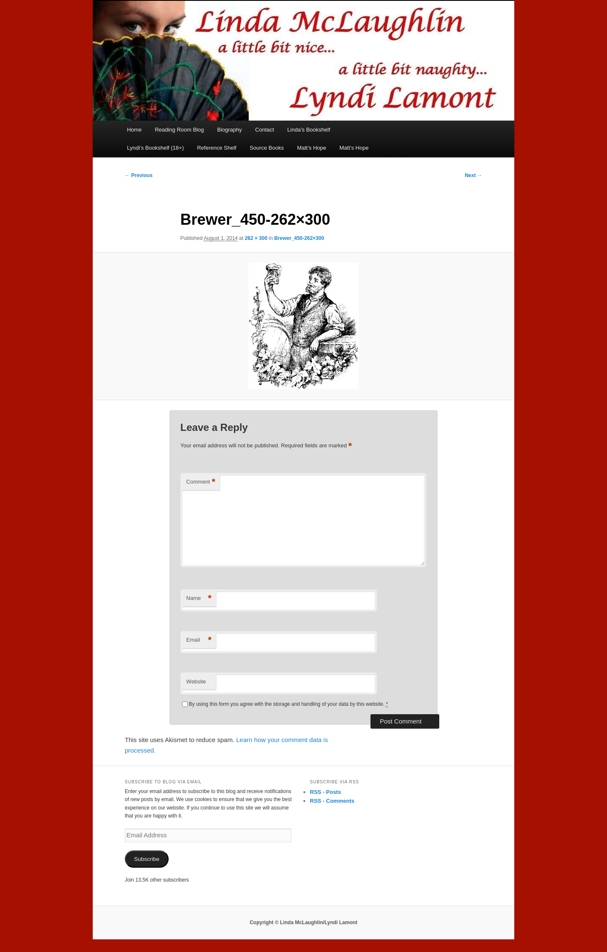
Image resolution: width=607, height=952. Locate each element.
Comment (200, 482)
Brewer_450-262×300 (299, 238)
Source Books (267, 148)
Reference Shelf (216, 148)
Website (196, 681)
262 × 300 (256, 238)
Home (134, 129)
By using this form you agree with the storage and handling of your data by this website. (288, 704)
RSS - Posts (325, 792)
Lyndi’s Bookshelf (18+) (155, 148)
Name (199, 598)
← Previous (139, 175)
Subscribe (146, 859)
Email (199, 640)
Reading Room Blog (179, 129)
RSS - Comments (332, 801)
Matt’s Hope (311, 148)
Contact (264, 129)
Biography (229, 129)
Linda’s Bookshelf (308, 129)
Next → (473, 175)
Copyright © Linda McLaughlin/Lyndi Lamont (303, 922)
